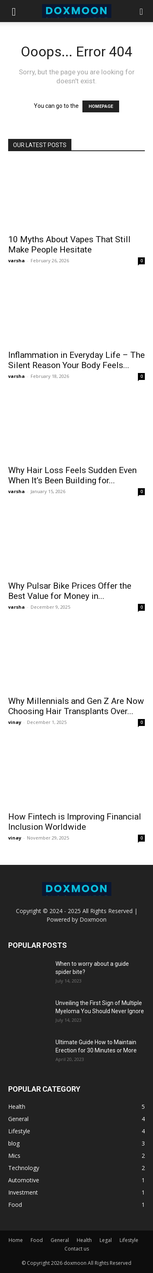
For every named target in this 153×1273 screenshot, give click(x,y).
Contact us (76, 1248)
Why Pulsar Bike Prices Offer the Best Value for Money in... (69, 591)
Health (84, 1240)
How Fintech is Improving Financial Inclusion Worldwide (74, 822)
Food (37, 1240)
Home (16, 1240)
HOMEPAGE (101, 106)
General (60, 1240)
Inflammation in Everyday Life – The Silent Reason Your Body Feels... (76, 360)
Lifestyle (129, 1240)
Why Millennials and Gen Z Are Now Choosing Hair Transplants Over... (76, 706)
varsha (16, 260)
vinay (14, 722)
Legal (106, 1240)
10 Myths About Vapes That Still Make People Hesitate (69, 244)
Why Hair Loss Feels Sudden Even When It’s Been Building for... (72, 475)
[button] (14, 11)
